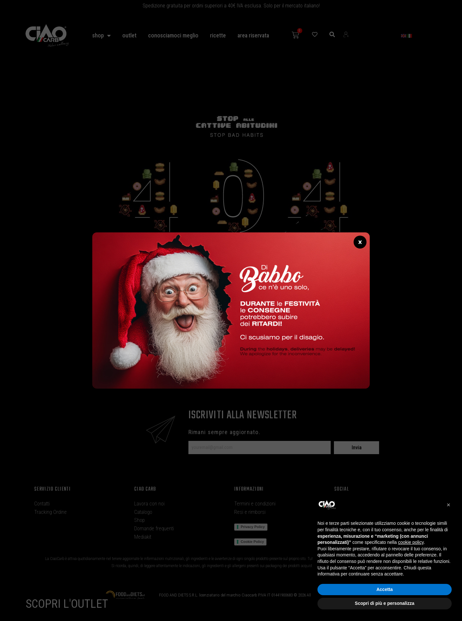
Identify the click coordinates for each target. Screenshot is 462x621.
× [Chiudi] (360, 242)
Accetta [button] (385, 589)
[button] (448, 505)
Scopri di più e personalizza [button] (384, 603)
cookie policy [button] (411, 542)
